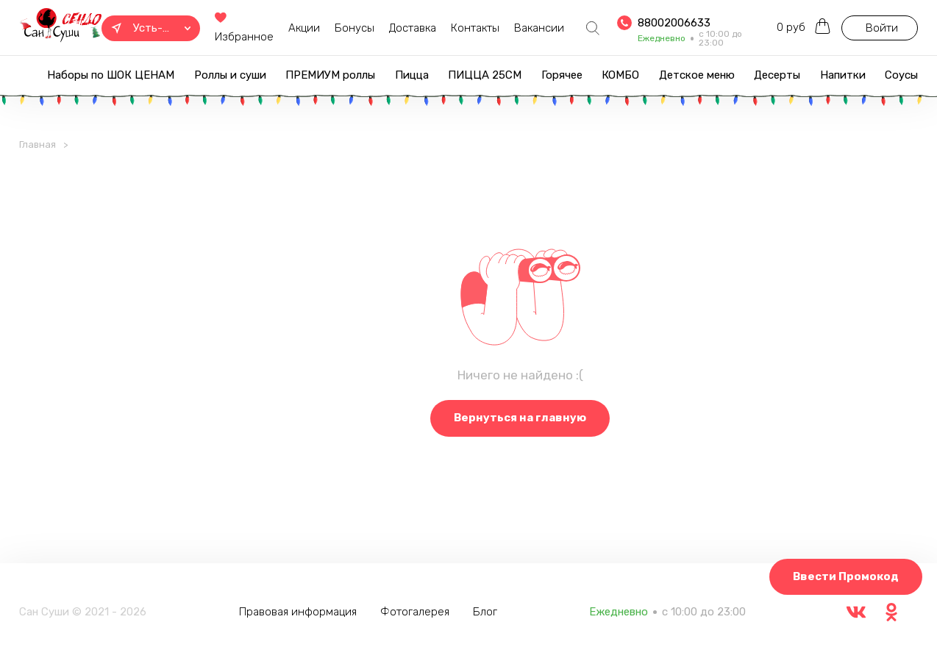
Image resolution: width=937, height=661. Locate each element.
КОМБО (620, 75)
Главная (37, 144)
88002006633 (674, 22)
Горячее (561, 75)
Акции (304, 28)
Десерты (777, 75)
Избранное (244, 28)
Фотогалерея (414, 611)
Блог (485, 611)
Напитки (843, 75)
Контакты (475, 28)
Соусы (901, 75)
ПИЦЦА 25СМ (484, 75)
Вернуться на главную (520, 417)
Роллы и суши (230, 75)
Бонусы (354, 28)
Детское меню (697, 75)
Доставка (412, 28)
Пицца (412, 75)
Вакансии (539, 28)
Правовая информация (298, 611)
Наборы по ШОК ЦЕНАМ (110, 75)
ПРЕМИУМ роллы (330, 75)
